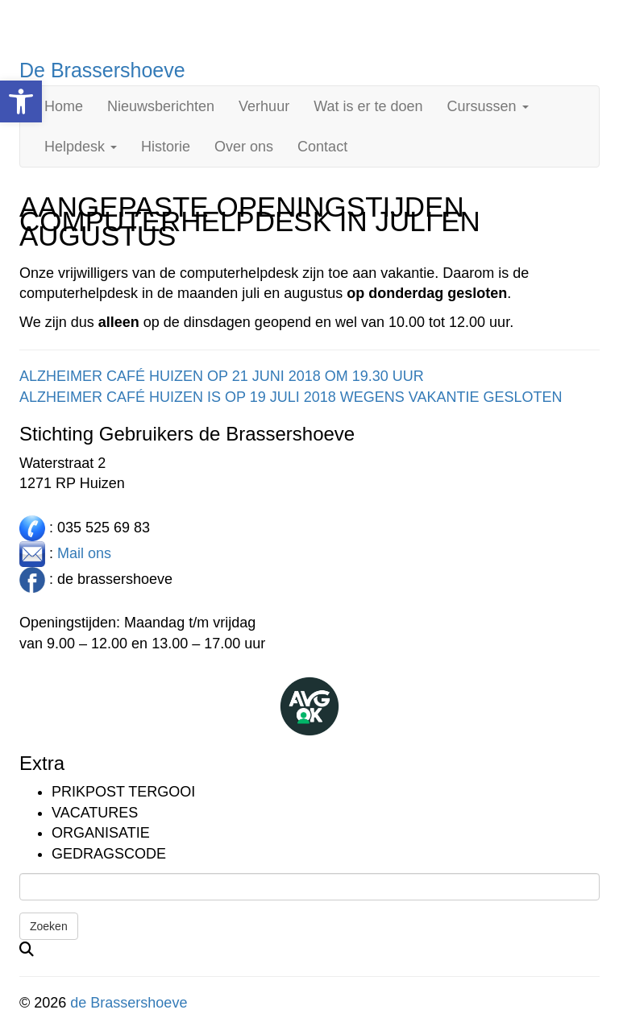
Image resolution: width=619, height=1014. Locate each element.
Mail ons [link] (84, 552)
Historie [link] (165, 147)
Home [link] (63, 106)
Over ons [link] (243, 147)
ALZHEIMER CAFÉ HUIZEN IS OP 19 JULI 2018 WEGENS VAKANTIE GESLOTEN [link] (291, 397)
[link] (21, 101)
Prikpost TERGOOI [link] (123, 792)
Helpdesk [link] (80, 147)
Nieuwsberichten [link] (160, 106)
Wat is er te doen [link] (368, 106)
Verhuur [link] (264, 106)
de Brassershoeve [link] (128, 1003)
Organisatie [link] (101, 833)
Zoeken (49, 926)
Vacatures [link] (95, 813)
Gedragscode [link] (109, 854)
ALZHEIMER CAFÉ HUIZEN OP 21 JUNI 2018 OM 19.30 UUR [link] (221, 376)
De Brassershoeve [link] (102, 70)
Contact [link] (322, 147)
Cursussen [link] (488, 106)
